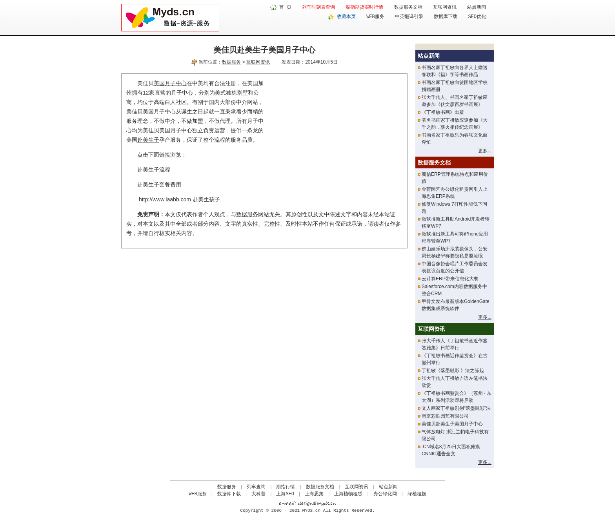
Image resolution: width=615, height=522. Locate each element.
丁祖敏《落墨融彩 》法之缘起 (453, 370)
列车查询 (256, 487)
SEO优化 (477, 17)
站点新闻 (476, 7)
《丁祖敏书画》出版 (443, 112)
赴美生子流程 (153, 169)
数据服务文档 (408, 7)
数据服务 (231, 62)
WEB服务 (375, 17)
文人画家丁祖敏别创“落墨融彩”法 (456, 408)
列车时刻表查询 (318, 7)
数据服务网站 (252, 214)
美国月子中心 (170, 83)
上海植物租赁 (348, 494)
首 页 (285, 7)
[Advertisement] (336, 133)
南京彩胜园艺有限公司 (445, 416)
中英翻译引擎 (409, 17)
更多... (484, 150)
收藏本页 (346, 17)
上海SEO (285, 494)
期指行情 (285, 487)
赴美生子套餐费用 (159, 184)
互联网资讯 (445, 7)
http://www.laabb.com (165, 199)
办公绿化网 (385, 494)
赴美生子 (148, 140)
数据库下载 (445, 17)
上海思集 (314, 494)
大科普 (258, 494)
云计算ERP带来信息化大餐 (450, 278)
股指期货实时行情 (364, 7)
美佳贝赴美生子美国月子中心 (452, 424)
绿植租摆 (417, 494)
